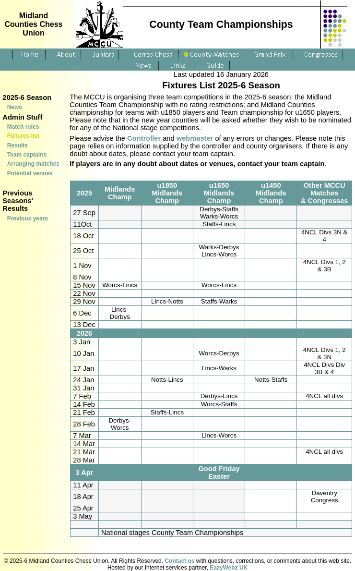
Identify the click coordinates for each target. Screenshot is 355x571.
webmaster (195, 138)
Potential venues (30, 173)
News (14, 107)
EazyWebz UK (229, 567)
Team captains (27, 154)
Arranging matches (33, 163)
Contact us (179, 561)
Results (17, 145)
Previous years (27, 218)
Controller (144, 138)
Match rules (23, 126)
